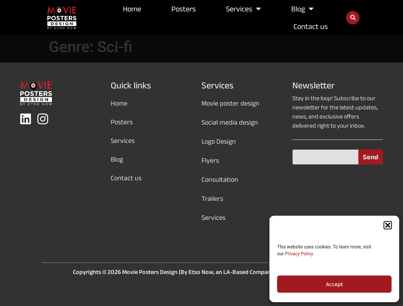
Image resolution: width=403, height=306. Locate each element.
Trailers (212, 198)
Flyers (210, 160)
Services (243, 8)
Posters (183, 9)
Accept (334, 284)
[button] (388, 225)
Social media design (230, 122)
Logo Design (219, 141)
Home (132, 9)
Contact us (310, 26)
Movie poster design (231, 103)
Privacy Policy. (299, 253)
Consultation (220, 179)
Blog (302, 8)
